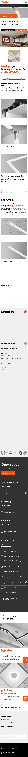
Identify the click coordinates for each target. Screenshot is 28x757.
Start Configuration (20, 30)
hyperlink (4, 707)
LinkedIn (9, 716)
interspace (11, 707)
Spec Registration (14, 748)
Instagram (3, 716)
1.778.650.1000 (5, 719)
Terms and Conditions (3, 749)
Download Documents (8, 30)
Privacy (12, 745)
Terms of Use (4, 745)
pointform (18, 707)
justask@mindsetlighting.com (7, 722)
